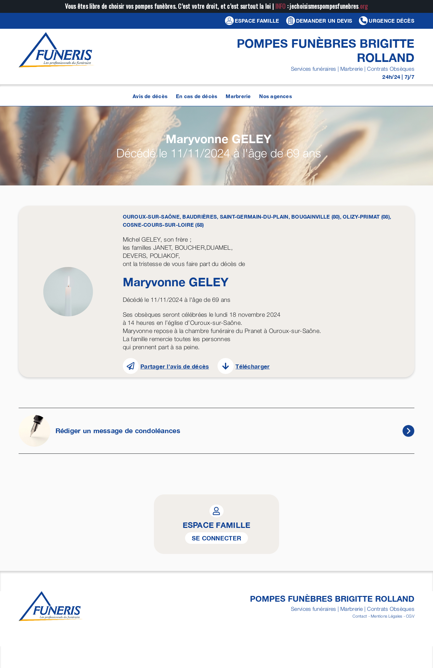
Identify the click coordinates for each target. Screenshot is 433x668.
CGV (410, 616)
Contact (359, 616)
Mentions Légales (386, 616)
